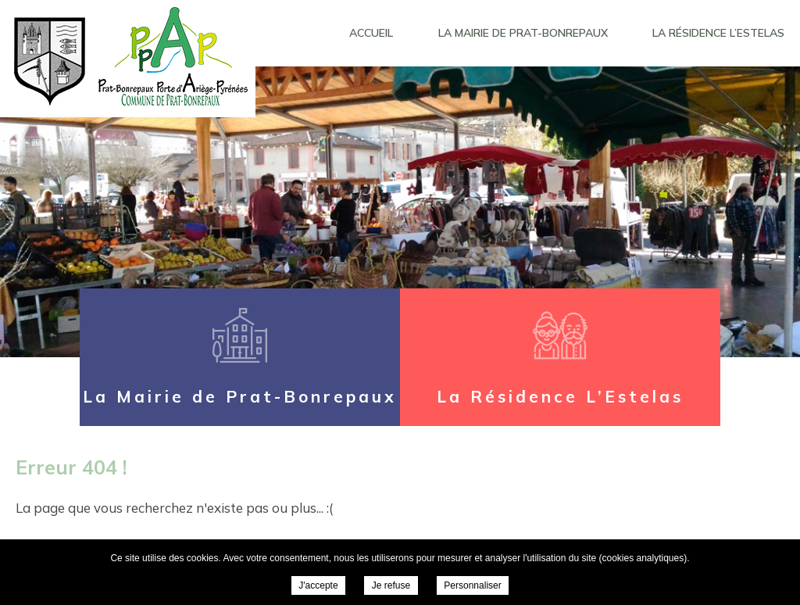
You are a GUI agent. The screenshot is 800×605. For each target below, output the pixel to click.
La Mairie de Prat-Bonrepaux (523, 33)
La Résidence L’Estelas (718, 33)
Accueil (371, 33)
